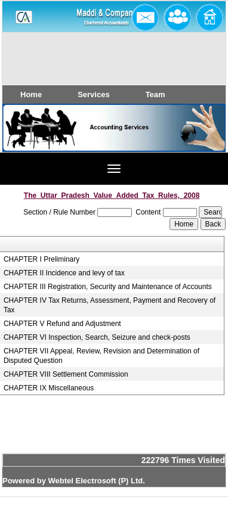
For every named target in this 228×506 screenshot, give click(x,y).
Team (155, 94)
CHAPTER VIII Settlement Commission (66, 374)
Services (94, 94)
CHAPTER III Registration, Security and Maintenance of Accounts (108, 287)
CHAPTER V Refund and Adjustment (62, 323)
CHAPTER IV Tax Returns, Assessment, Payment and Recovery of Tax (109, 305)
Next (197, 139)
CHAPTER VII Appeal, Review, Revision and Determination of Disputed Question (101, 356)
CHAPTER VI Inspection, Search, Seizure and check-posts (97, 337)
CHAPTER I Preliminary (41, 259)
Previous (28, 139)
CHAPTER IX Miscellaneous (49, 388)
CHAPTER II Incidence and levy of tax (64, 273)
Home (31, 94)
